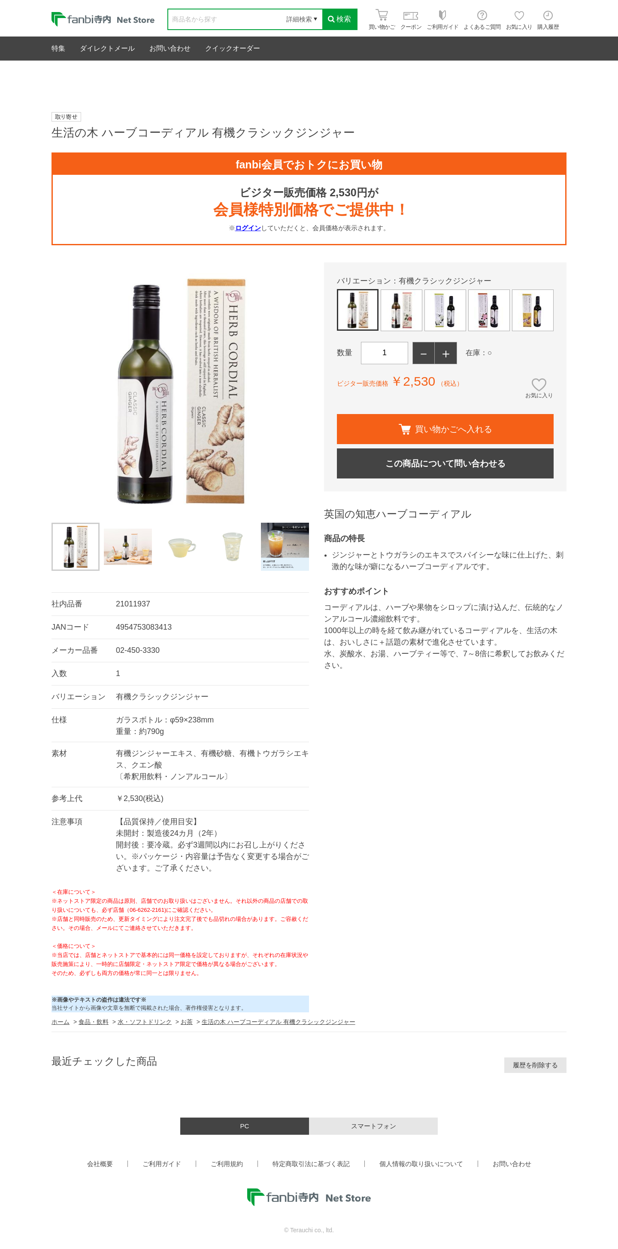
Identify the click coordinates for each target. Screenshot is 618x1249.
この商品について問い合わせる (445, 463)
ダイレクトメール (107, 48)
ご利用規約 (227, 1163)
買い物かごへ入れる (445, 429)
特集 (58, 48)
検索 (339, 19)
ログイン (248, 228)
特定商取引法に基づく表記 (311, 1163)
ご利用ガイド (161, 1163)
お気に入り (539, 395)
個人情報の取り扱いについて (421, 1163)
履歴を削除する (535, 1065)
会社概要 (100, 1163)
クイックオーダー (232, 48)
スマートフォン (373, 1126)
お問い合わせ (170, 48)
